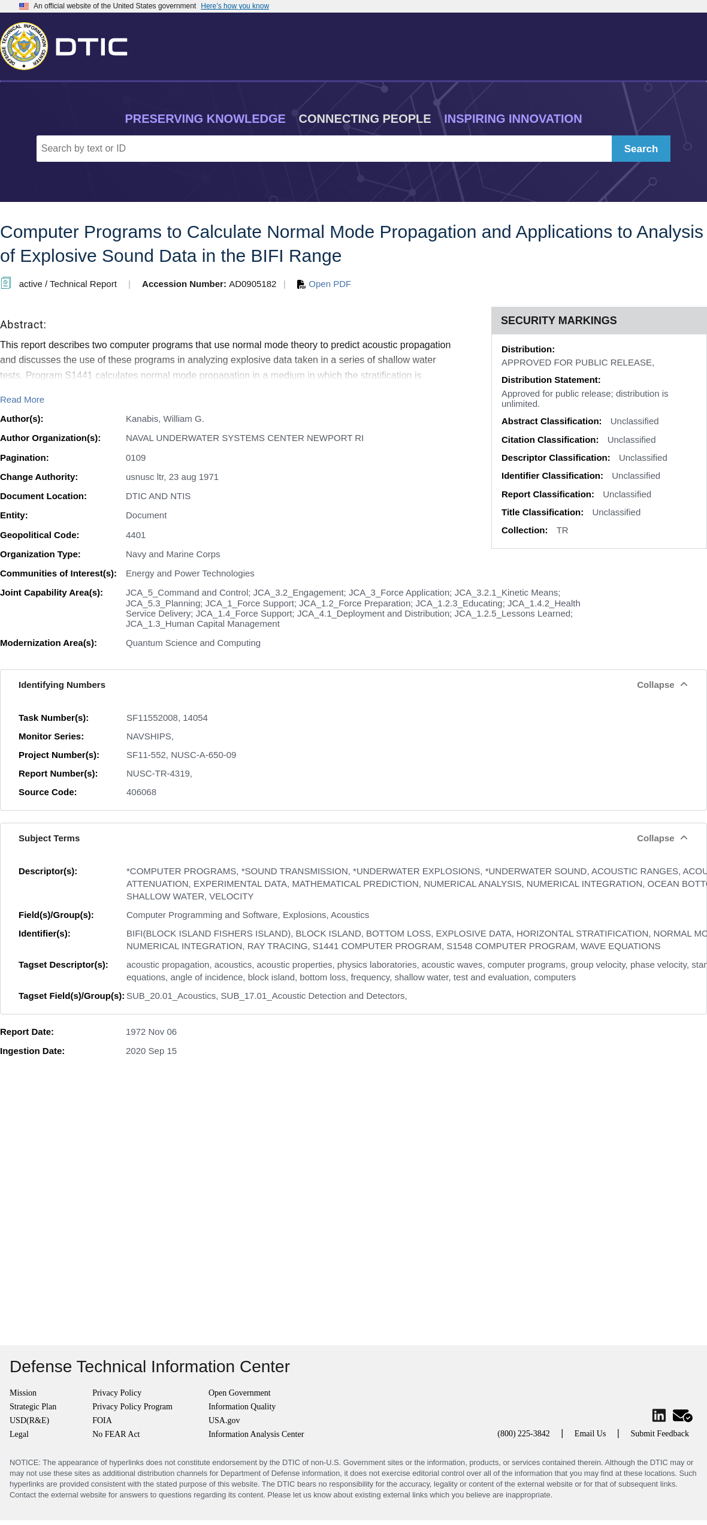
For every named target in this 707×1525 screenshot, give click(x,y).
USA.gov (224, 1420)
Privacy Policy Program (132, 1406)
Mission (23, 1392)
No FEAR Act (116, 1434)
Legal (19, 1434)
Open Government (240, 1392)
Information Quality (242, 1406)
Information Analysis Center (256, 1434)
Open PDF (324, 284)
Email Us (590, 1433)
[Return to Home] (69, 44)
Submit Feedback (659, 1433)
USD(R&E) (29, 1420)
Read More (22, 399)
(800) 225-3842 (523, 1433)
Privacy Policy (116, 1392)
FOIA (102, 1420)
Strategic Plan (33, 1406)
